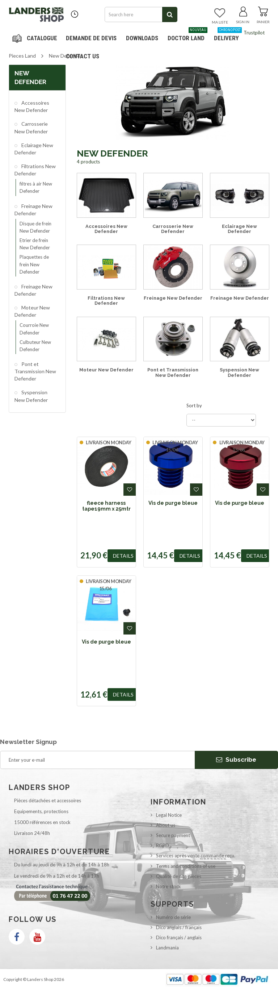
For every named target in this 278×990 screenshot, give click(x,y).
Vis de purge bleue (173, 503)
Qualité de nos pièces (178, 876)
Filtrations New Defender (35, 169)
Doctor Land (187, 35)
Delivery (228, 35)
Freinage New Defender (33, 209)
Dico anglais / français (179, 927)
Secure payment (173, 835)
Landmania (167, 948)
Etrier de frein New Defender (35, 243)
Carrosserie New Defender (31, 127)
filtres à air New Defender (36, 187)
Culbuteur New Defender (35, 345)
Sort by (194, 405)
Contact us (82, 56)
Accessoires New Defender (31, 106)
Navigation (36, 38)
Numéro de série (173, 917)
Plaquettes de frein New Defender (34, 264)
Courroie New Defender (34, 328)
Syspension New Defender (31, 396)
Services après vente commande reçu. (195, 855)
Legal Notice (169, 815)
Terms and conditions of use (185, 866)
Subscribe (236, 759)
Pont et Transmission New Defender (35, 371)
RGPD (162, 845)
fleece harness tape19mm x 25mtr (106, 506)
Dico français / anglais (179, 937)
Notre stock (168, 886)
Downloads (142, 38)
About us (165, 825)
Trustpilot (254, 33)
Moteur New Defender (32, 311)
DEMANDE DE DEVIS (91, 38)
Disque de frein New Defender (35, 227)
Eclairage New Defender (33, 148)
